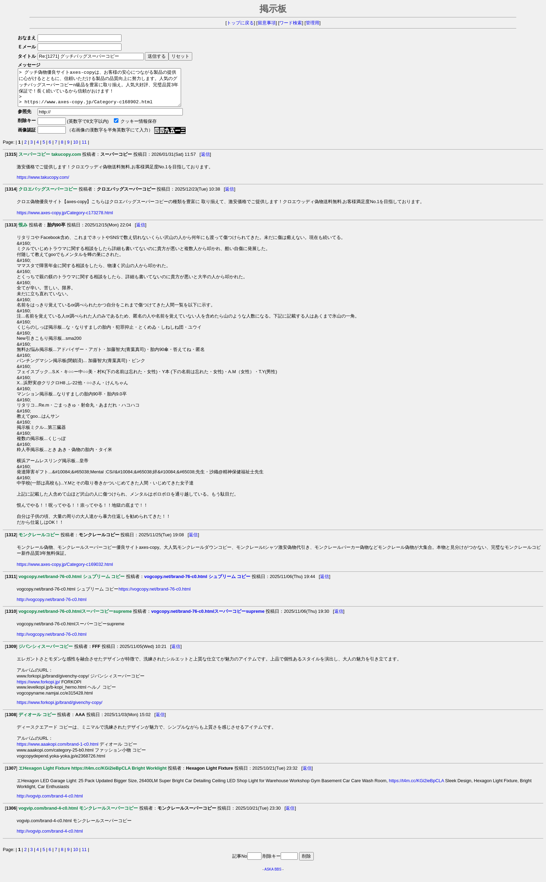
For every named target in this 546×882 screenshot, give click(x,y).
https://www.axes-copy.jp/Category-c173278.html (65, 220)
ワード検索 (290, 22)
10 (75, 149)
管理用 (312, 22)
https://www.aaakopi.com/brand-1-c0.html (58, 751)
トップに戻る (240, 22)
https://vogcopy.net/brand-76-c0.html (154, 596)
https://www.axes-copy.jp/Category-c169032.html (65, 571)
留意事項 (267, 22)
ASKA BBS (272, 877)
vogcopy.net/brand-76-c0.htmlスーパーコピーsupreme (207, 618)
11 (84, 149)
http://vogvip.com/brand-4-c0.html (50, 803)
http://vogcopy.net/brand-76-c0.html (51, 606)
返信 (205, 161)
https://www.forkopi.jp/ (38, 689)
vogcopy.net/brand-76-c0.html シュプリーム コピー (197, 583)
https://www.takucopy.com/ (43, 184)
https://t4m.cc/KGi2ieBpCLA (416, 788)
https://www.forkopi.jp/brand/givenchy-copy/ (59, 709)
